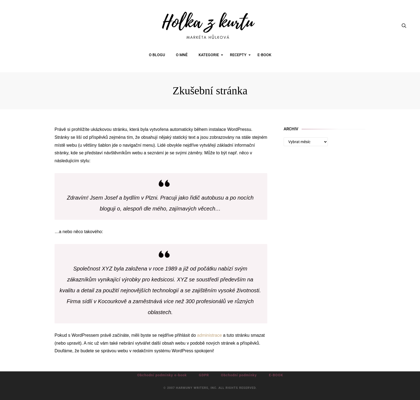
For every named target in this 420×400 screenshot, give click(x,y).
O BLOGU (157, 55)
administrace (209, 335)
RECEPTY (238, 55)
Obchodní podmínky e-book (162, 375)
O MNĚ (182, 55)
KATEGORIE (209, 55)
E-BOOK (264, 55)
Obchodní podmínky (239, 375)
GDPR (204, 375)
